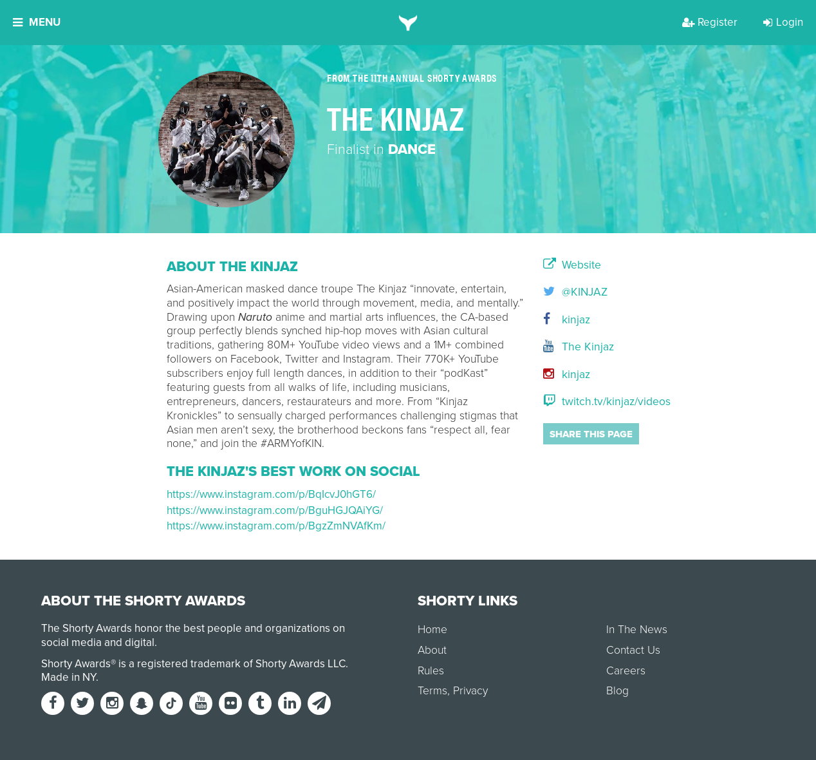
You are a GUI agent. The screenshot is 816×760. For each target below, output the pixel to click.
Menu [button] (36, 22)
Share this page (591, 434)
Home (432, 629)
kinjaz (566, 320)
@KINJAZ (575, 292)
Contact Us (633, 650)
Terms (432, 691)
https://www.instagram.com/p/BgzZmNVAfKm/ (276, 526)
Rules (431, 671)
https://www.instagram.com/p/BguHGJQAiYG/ (275, 510)
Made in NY (68, 677)
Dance (412, 149)
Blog (617, 691)
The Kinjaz (578, 347)
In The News (636, 629)
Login (783, 22)
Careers (625, 671)
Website (572, 265)
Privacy (470, 691)
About (432, 650)
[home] (408, 22)
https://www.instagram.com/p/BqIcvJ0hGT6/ (271, 494)
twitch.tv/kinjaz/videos (596, 401)
